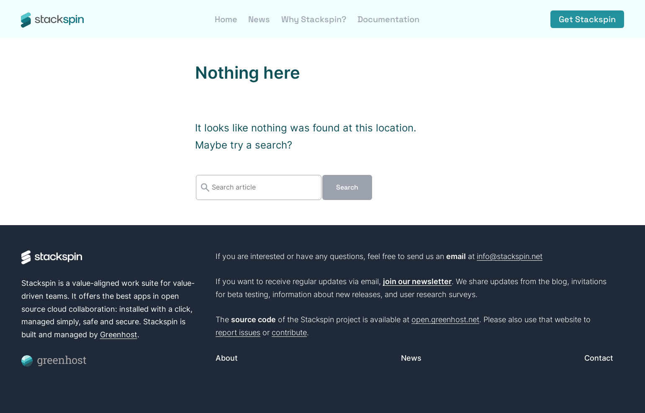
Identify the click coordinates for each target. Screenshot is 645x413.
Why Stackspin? (314, 19)
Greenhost (118, 334)
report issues (238, 332)
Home (226, 19)
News (259, 19)
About (227, 358)
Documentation (388, 19)
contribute (289, 332)
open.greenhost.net (445, 319)
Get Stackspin (587, 19)
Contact (598, 358)
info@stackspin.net (509, 256)
